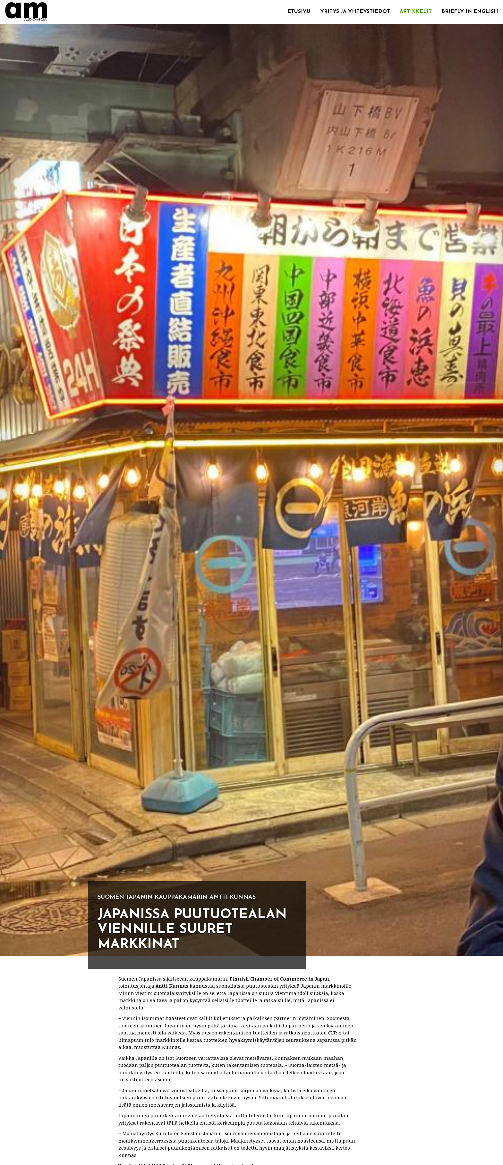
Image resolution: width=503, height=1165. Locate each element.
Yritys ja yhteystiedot (355, 11)
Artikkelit (416, 11)
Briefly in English (469, 11)
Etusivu (299, 11)
